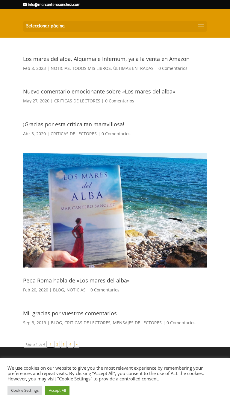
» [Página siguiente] (77, 344)
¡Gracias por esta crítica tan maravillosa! (73, 124)
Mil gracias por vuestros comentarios (70, 313)
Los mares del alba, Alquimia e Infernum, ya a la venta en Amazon (106, 58)
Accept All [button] (57, 390)
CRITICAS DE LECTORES (77, 101)
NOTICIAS (60, 68)
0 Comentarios (172, 68)
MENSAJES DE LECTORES (137, 322)
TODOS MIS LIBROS (91, 68)
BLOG (58, 290)
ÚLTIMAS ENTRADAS (133, 68)
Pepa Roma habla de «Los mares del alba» (76, 280)
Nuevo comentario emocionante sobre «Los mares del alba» (99, 91)
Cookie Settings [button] (25, 390)
